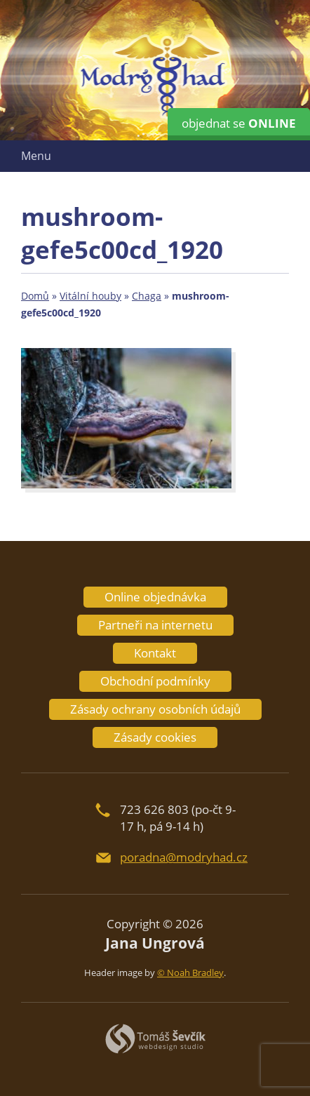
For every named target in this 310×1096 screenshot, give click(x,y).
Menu (36, 155)
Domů (35, 295)
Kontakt (155, 653)
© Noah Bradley (190, 972)
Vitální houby (90, 295)
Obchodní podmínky (155, 681)
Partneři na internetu (155, 625)
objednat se (239, 123)
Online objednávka (155, 597)
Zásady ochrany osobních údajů (155, 709)
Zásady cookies (155, 737)
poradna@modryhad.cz (184, 857)
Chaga (146, 295)
